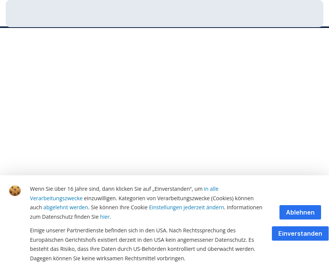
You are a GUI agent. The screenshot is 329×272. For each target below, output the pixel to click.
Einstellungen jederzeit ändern (186, 207)
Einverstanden (300, 233)
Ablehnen (300, 212)
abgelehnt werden (65, 207)
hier (105, 216)
